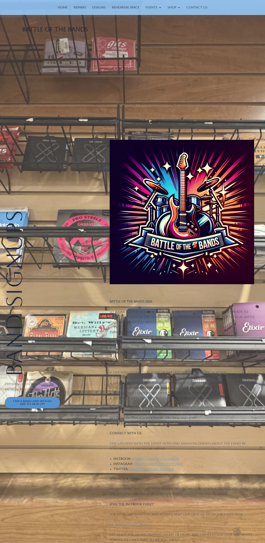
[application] (159, 7)
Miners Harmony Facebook (155, 459)
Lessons (99, 7)
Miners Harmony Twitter (151, 469)
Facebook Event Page (128, 524)
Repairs (80, 7)
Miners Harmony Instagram (158, 464)
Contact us (196, 7)
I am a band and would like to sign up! (32, 402)
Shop (173, 7)
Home (63, 7)
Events (153, 7)
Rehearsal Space (125, 7)
